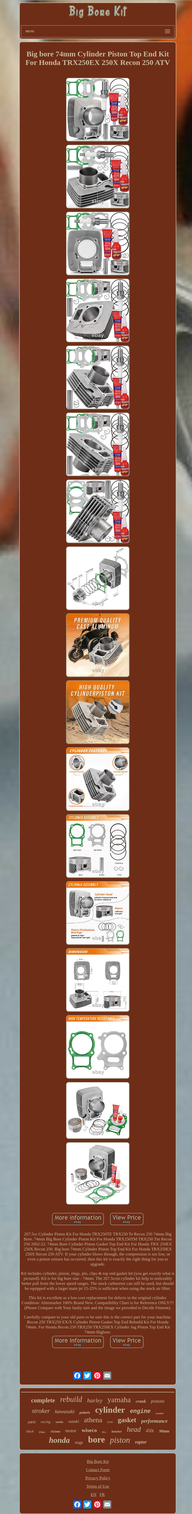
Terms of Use (97, 1486)
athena (93, 1420)
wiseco (89, 1430)
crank (141, 1401)
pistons (157, 1401)
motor (70, 1430)
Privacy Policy (97, 1478)
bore (96, 1440)
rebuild (71, 1399)
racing (45, 1422)
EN (93, 1494)
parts (32, 1422)
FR (102, 1494)
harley (94, 1400)
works (59, 1422)
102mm (55, 1431)
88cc (104, 1432)
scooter (160, 1413)
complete (43, 1400)
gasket (127, 1420)
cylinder (110, 1409)
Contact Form (98, 1469)
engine (140, 1411)
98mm (164, 1431)
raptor (140, 1442)
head (134, 1429)
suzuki (73, 1421)
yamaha (119, 1399)
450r (150, 1430)
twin (110, 1422)
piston (120, 1440)
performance (154, 1421)
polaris (85, 1412)
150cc (42, 1432)
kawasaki (64, 1411)
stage (79, 1442)
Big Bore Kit (98, 1461)
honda (59, 1440)
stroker (41, 1410)
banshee (117, 1431)
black (30, 1431)
